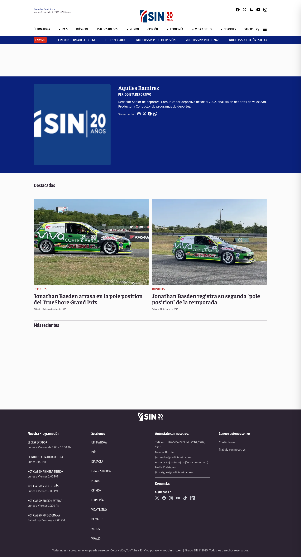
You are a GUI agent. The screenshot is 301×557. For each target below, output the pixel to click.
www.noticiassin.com (168, 550)
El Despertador (116, 40)
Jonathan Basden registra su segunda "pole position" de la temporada (206, 299)
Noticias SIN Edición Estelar (248, 40)
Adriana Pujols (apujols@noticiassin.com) (181, 462)
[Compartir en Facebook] (150, 114)
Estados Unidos (107, 29)
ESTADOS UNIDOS (101, 471)
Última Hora (42, 29)
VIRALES (96, 538)
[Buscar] (258, 29)
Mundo (132, 29)
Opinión (152, 29)
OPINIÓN (96, 490)
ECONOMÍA (97, 500)
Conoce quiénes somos (234, 433)
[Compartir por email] (139, 114)
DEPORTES (97, 519)
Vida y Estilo (202, 29)
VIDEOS (95, 528)
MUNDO (95, 480)
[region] (150, 60)
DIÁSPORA (97, 461)
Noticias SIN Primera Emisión (155, 40)
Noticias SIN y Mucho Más (202, 40)
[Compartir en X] (144, 114)
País (63, 29)
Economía (174, 29)
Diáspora (82, 29)
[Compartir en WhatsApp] (155, 114)
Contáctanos (227, 442)
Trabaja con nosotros (232, 450)
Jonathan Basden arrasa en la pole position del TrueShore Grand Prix (88, 299)
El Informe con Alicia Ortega (76, 40)
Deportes (228, 29)
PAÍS (93, 452)
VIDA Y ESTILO (99, 509)
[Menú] (265, 29)
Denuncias (162, 483)
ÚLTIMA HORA (99, 442)
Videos (249, 29)
